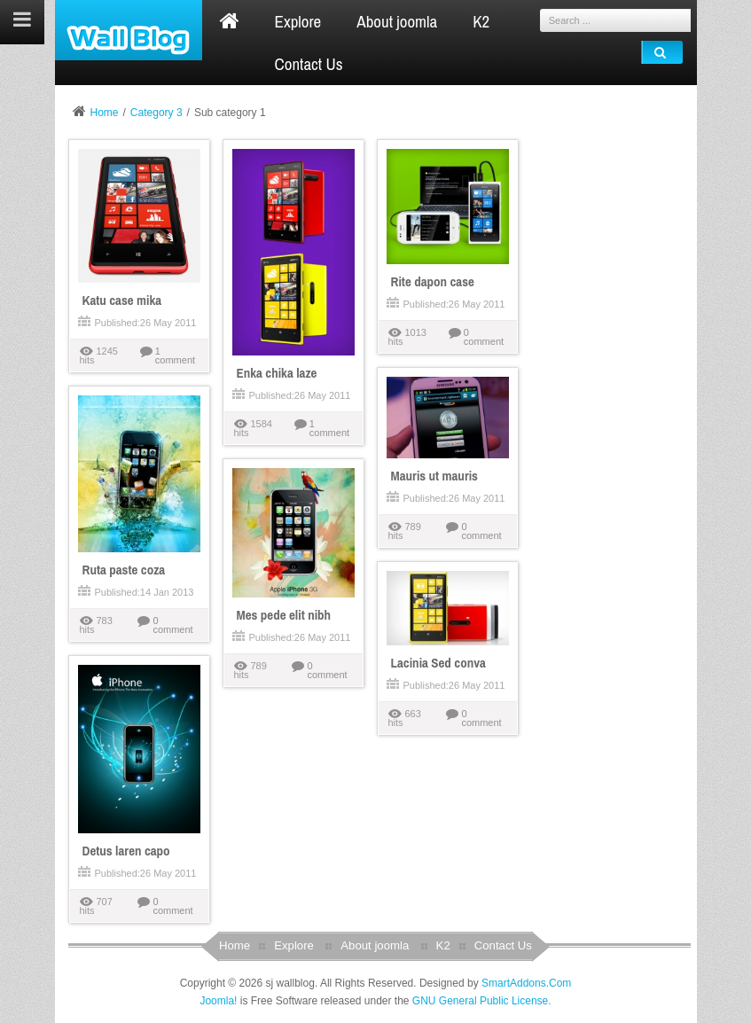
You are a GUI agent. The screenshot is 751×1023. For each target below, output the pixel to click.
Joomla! (218, 1001)
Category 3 (156, 112)
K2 (443, 945)
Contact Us (503, 945)
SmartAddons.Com (526, 983)
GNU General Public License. (482, 1001)
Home (104, 112)
